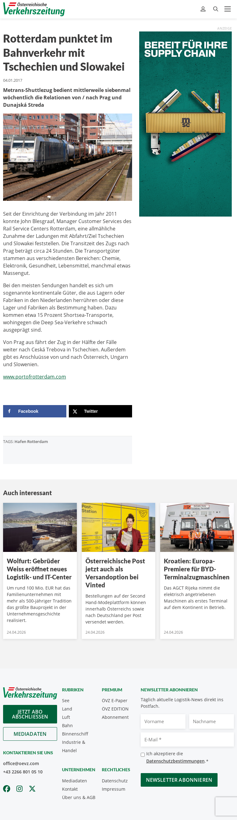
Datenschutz (115, 781)
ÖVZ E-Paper (114, 700)
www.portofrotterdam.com (34, 376)
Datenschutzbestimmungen (175, 761)
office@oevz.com (21, 763)
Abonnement (115, 717)
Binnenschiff (75, 734)
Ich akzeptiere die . (177, 757)
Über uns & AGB (78, 797)
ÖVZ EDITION (115, 709)
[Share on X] (100, 411)
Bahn (67, 725)
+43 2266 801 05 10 (23, 772)
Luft (66, 717)
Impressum (113, 789)
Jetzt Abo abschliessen (30, 714)
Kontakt (70, 789)
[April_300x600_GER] (185, 123)
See (65, 700)
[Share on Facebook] (34, 411)
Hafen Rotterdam (31, 441)
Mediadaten (30, 734)
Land (67, 709)
